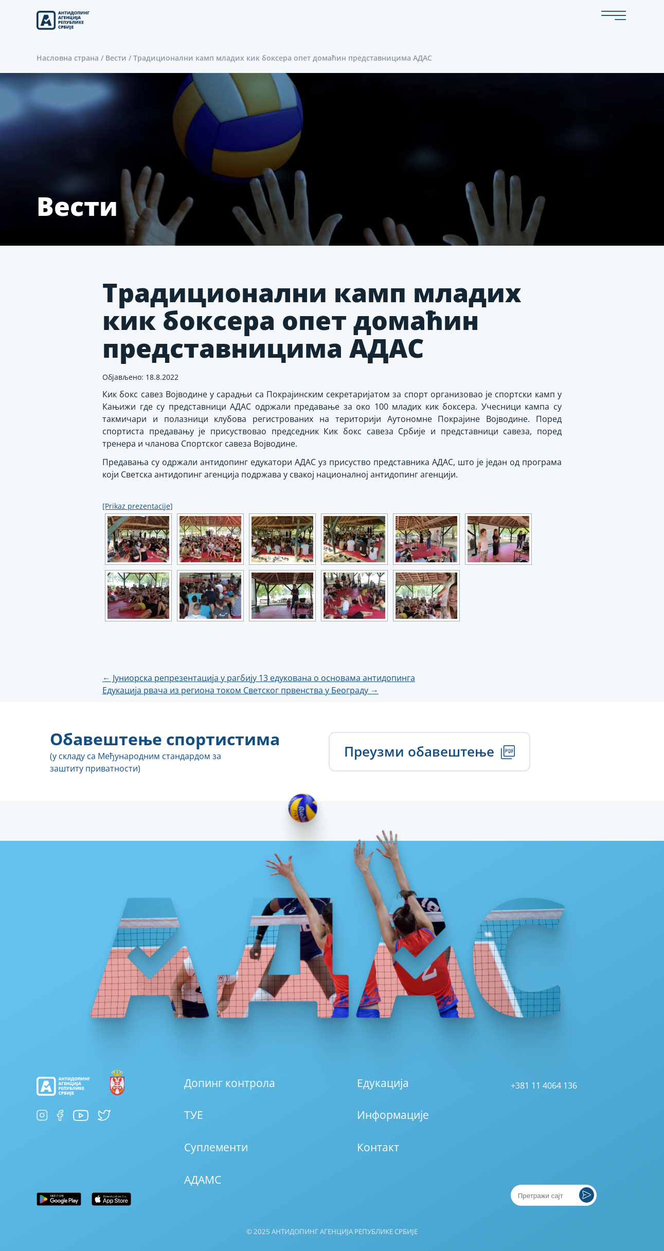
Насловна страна (68, 58)
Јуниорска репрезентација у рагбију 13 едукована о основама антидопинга (258, 678)
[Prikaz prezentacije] (137, 506)
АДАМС (202, 1179)
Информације (393, 1115)
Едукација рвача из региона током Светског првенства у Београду (240, 690)
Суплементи (216, 1147)
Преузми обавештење (429, 751)
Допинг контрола (229, 1083)
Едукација (383, 1083)
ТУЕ (193, 1115)
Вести (116, 58)
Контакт (378, 1147)
